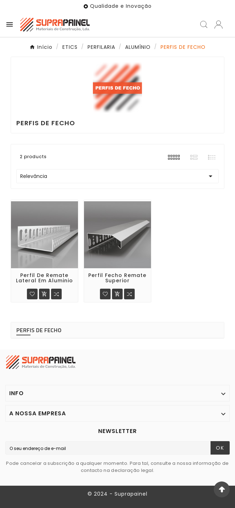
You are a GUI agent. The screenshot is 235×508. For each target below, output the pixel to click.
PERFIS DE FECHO (39, 330)
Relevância (117, 176)
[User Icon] (218, 25)
